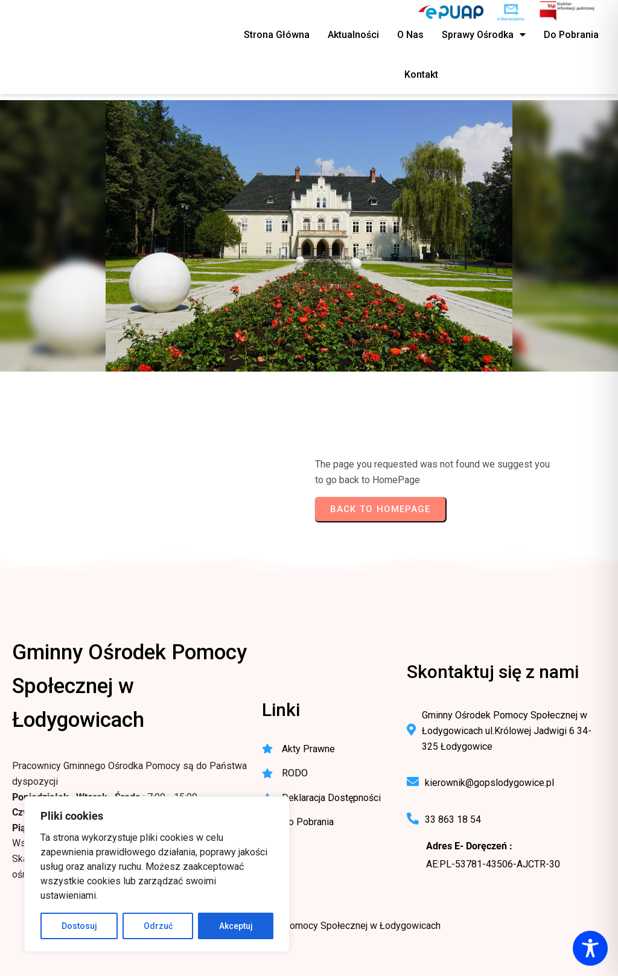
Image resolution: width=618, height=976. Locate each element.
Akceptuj (236, 926)
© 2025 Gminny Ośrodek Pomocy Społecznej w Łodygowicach (309, 925)
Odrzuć (158, 926)
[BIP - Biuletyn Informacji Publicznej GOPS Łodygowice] (567, 12)
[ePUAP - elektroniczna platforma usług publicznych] (450, 12)
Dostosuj (79, 926)
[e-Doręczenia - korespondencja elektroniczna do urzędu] (511, 12)
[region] (157, 874)
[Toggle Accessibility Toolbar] (590, 948)
